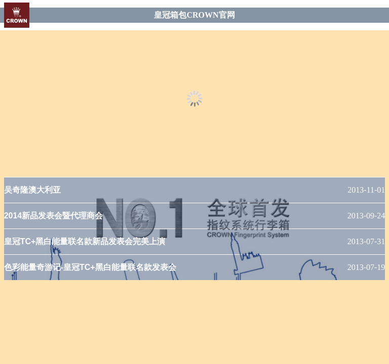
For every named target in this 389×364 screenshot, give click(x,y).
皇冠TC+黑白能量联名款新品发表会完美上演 (85, 241)
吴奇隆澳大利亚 (32, 190)
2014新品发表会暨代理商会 (53, 215)
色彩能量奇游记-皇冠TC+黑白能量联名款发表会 (90, 267)
